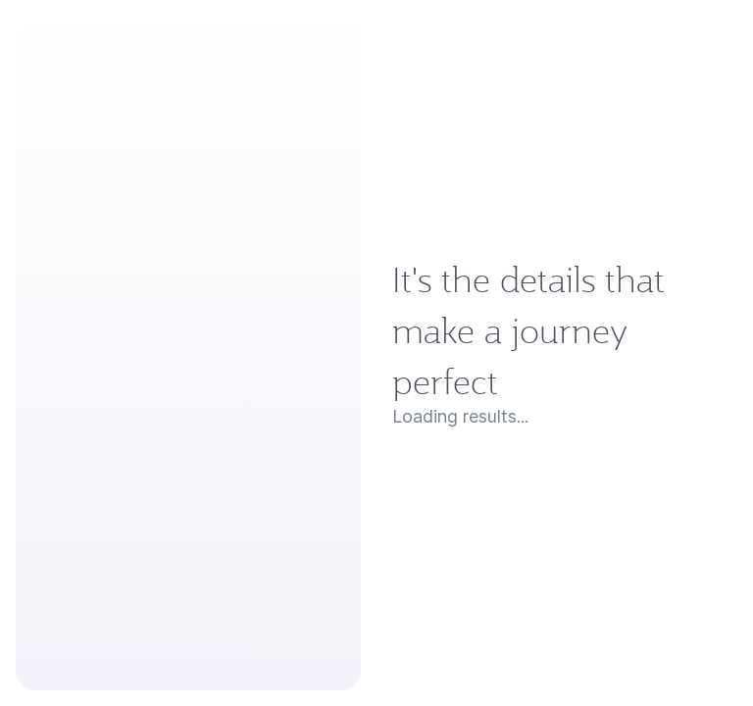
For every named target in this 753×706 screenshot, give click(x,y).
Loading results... (460, 417)
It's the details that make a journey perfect (528, 331)
